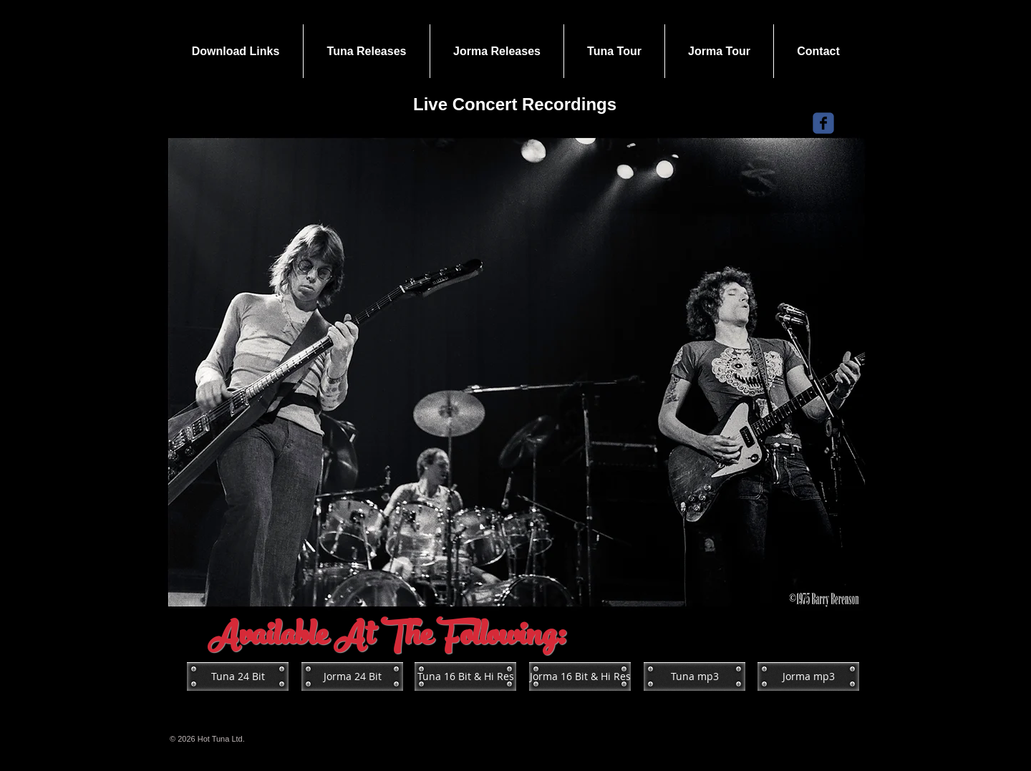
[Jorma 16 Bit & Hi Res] (580, 676)
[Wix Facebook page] (823, 123)
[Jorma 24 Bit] (352, 676)
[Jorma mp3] (808, 676)
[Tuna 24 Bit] (238, 676)
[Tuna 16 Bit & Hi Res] (465, 676)
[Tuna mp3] (694, 676)
